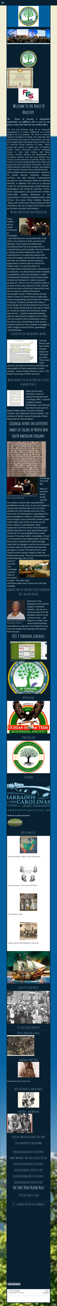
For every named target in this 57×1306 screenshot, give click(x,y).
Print (11, 1291)
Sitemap (17, 1291)
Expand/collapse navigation (28, 3)
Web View (46, 1293)
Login (47, 1291)
